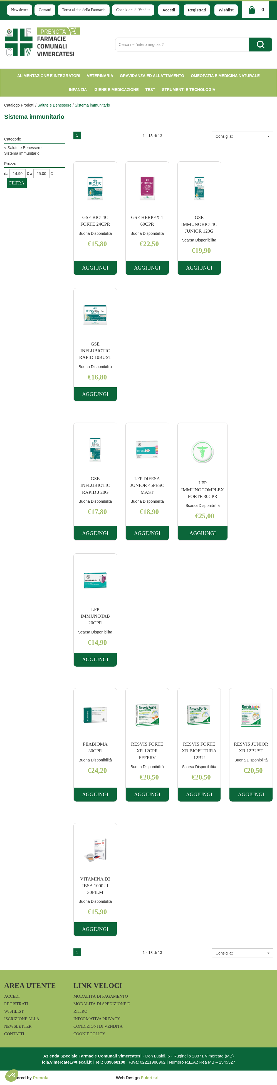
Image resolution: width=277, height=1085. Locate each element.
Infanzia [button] (78, 89)
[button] (242, 136)
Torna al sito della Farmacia (83, 10)
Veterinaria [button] (100, 75)
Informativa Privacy (96, 1019)
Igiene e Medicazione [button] (116, 89)
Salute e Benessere (54, 105)
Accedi (168, 10)
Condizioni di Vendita (133, 10)
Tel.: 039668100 (110, 1062)
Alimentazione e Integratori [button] (48, 75)
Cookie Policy (89, 1034)
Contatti (45, 10)
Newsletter (19, 10)
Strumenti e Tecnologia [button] (188, 89)
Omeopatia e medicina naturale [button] (225, 75)
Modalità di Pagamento (100, 996)
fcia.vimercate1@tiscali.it (66, 1062)
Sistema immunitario (21, 153)
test (150, 89)
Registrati (197, 10)
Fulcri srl (150, 1077)
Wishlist (226, 10)
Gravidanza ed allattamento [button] (152, 75)
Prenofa (40, 1077)
